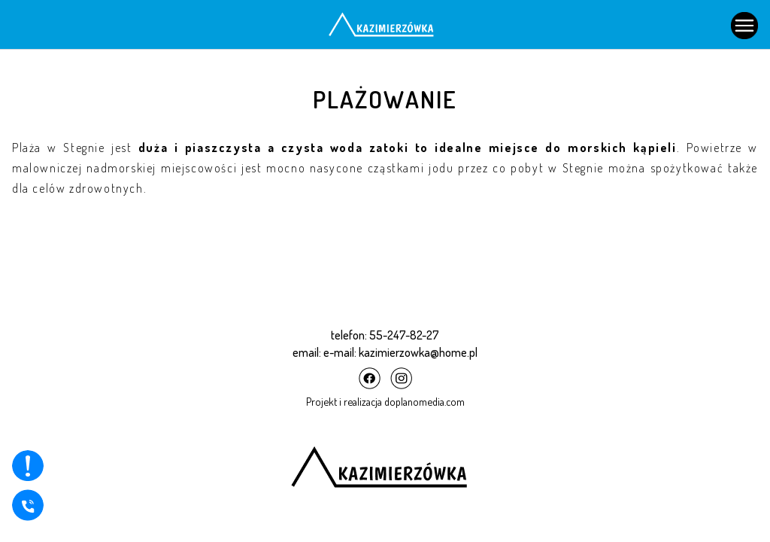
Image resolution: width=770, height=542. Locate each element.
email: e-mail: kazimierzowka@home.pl (385, 352)
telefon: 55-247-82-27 (385, 335)
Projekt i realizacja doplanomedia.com (385, 401)
